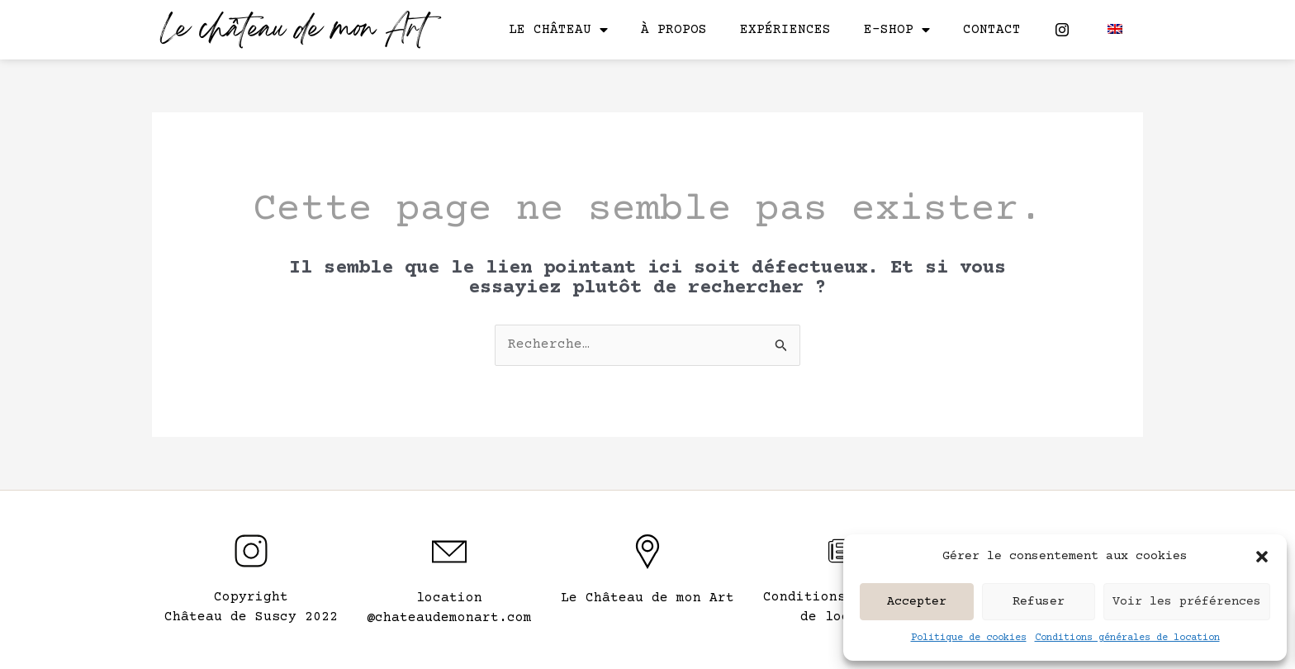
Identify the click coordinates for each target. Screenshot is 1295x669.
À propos (674, 29)
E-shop (897, 30)
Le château (558, 30)
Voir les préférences (1186, 602)
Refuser (1039, 602)
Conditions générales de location (1127, 638)
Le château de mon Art (293, 31)
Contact (992, 29)
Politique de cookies (969, 638)
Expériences (785, 29)
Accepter (916, 602)
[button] (1262, 556)
